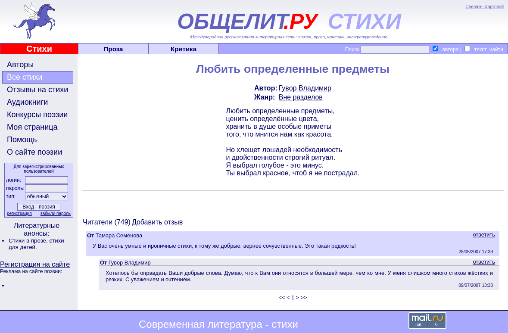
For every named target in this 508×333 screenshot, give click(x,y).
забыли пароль (56, 213)
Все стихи (24, 77)
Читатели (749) (107, 222)
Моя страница (32, 127)
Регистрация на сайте (35, 264)
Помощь (22, 139)
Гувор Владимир (305, 88)
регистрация (19, 213)
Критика (183, 49)
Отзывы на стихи (37, 89)
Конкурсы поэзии (37, 114)
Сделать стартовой (484, 6)
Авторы (20, 64)
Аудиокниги (27, 102)
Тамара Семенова (119, 235)
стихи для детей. (36, 243)
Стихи (39, 48)
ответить (484, 234)
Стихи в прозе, (29, 240)
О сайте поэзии (34, 152)
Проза (113, 49)
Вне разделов (301, 97)
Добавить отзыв (157, 222)
